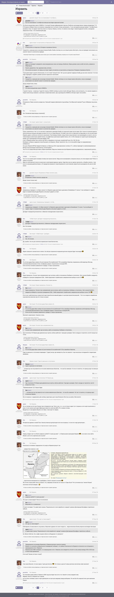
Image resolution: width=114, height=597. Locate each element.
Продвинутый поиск (55, 2)
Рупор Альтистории (24, 5)
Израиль (40, 5)
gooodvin (25, 59)
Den (24, 111)
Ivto (24, 42)
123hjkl (25, 122)
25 (35, 13)
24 (33, 13)
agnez (24, 18)
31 (47, 13)
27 (40, 13)
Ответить (20, 13)
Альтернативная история (64, 594)
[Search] (36, 2)
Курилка (34, 5)
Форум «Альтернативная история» (13, 2)
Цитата (95, 38)
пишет (32, 21)
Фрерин (25, 345)
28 (42, 13)
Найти (47, 2)
